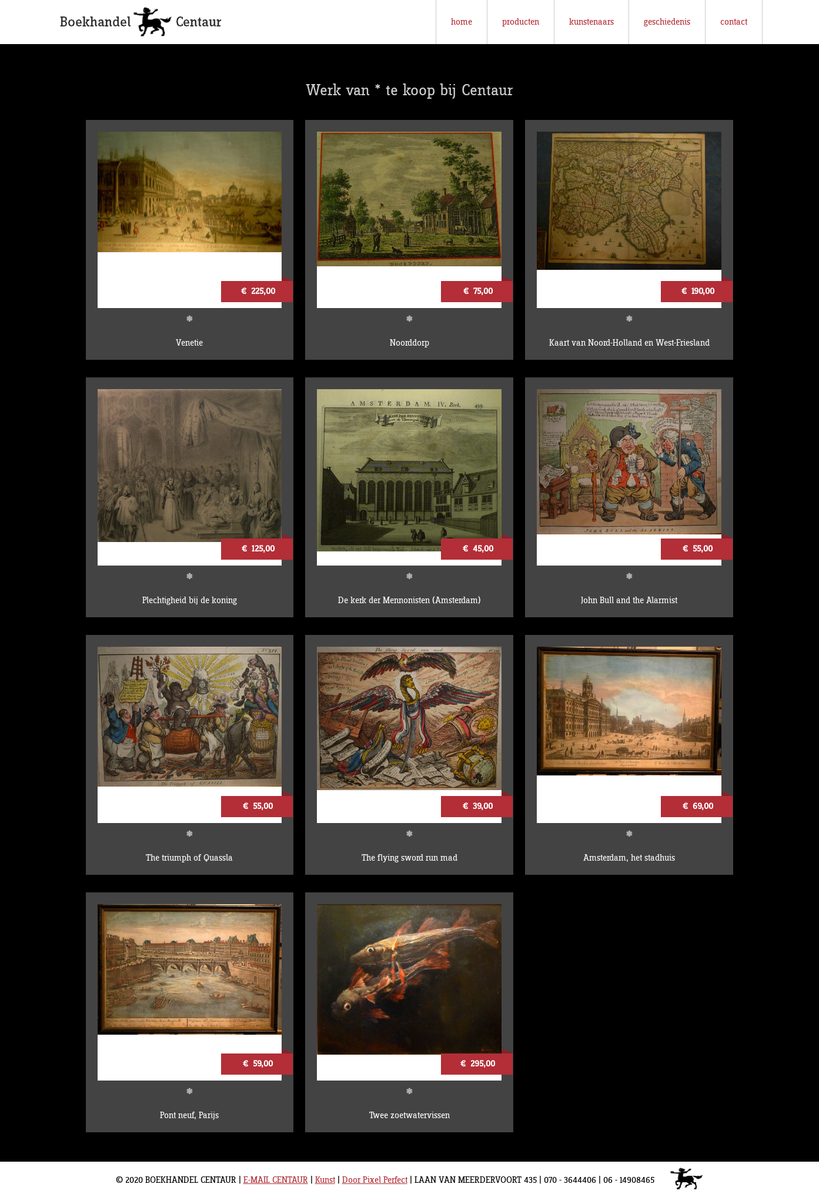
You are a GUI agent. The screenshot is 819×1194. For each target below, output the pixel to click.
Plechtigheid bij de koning (189, 601)
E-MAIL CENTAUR (275, 1180)
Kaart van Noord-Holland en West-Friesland (629, 343)
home (461, 22)
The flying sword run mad (409, 858)
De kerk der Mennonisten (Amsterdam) (409, 601)
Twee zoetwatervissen (409, 1116)
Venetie (189, 343)
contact (733, 22)
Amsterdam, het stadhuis (629, 858)
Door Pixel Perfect (374, 1180)
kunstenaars (591, 22)
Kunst (325, 1180)
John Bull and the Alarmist (629, 601)
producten (520, 22)
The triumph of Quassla (189, 858)
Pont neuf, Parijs (189, 1116)
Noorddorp (409, 343)
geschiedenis (667, 22)
